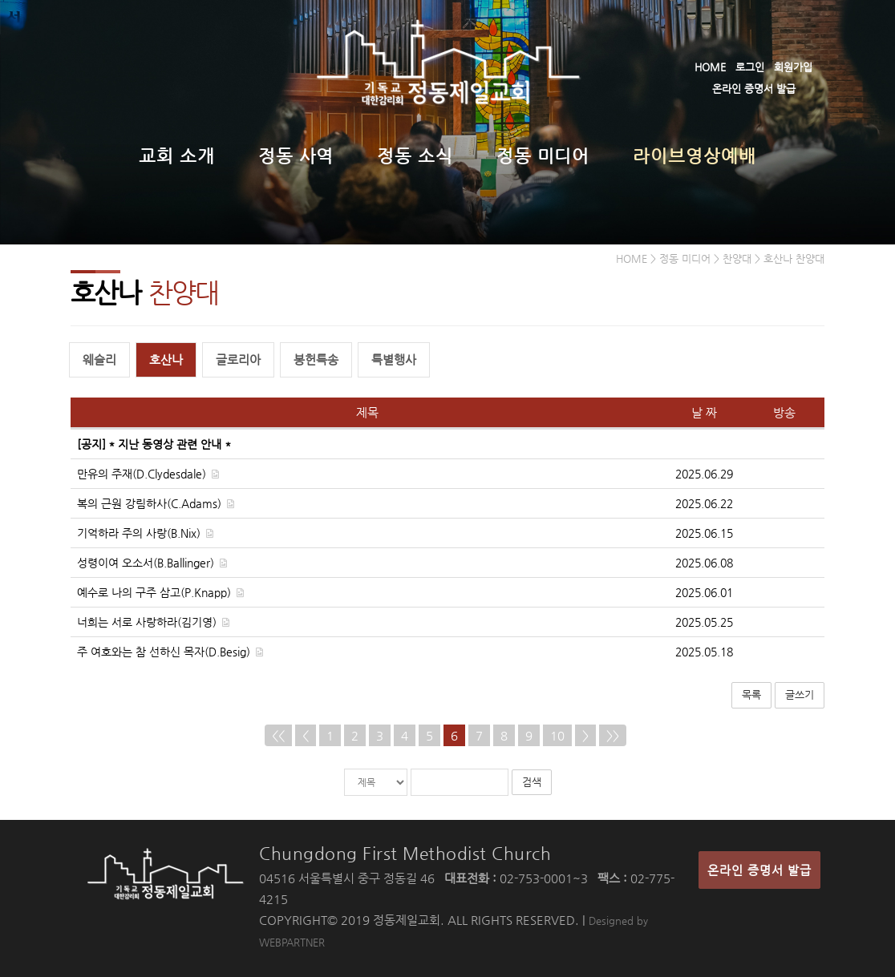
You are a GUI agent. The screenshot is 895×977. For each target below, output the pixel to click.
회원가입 (793, 67)
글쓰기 (799, 694)
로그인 (749, 67)
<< (278, 735)
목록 (751, 694)
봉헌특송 (316, 359)
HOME (710, 67)
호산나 (166, 359)
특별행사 (393, 359)
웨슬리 (99, 359)
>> (612, 735)
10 (557, 735)
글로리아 (238, 359)
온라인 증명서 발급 (754, 89)
